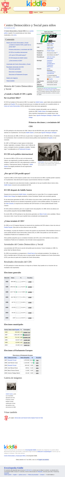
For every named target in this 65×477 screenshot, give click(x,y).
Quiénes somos (22, 474)
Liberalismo (50, 60)
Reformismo (50, 66)
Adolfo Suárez (50, 43)
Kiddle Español (7, 474)
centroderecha (50, 73)
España (51, 79)
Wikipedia (40, 471)
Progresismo (50, 65)
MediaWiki (6, 473)
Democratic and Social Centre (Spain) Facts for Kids (29, 417)
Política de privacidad (33, 474)
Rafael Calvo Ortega (9, 196)
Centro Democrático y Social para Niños (15, 455)
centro (14, 35)
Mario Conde (43, 214)
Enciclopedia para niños (9, 28)
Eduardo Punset (12, 360)
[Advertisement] (32, 18)
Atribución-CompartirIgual (44, 451)
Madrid (57, 77)
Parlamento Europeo (24, 149)
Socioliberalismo (51, 63)
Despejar (54, 9)
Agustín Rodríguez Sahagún (44, 115)
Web (31, 12)
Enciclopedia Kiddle (30, 450)
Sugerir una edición (43, 459)
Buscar (57, 9)
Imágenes (36, 12)
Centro (48, 68)
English (41, 12)
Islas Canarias (10, 203)
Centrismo (49, 62)
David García (31, 253)
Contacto (42, 474)
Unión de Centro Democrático (50, 88)
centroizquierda (50, 71)
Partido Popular (51, 50)
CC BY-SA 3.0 (28, 470)
